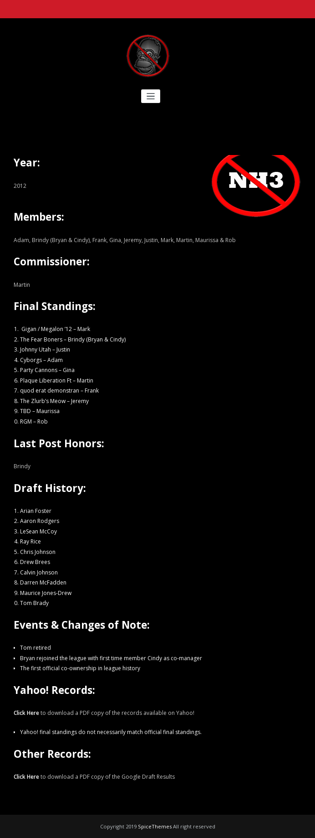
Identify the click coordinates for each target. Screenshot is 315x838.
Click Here (26, 713)
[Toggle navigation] (151, 96)
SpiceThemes (155, 826)
